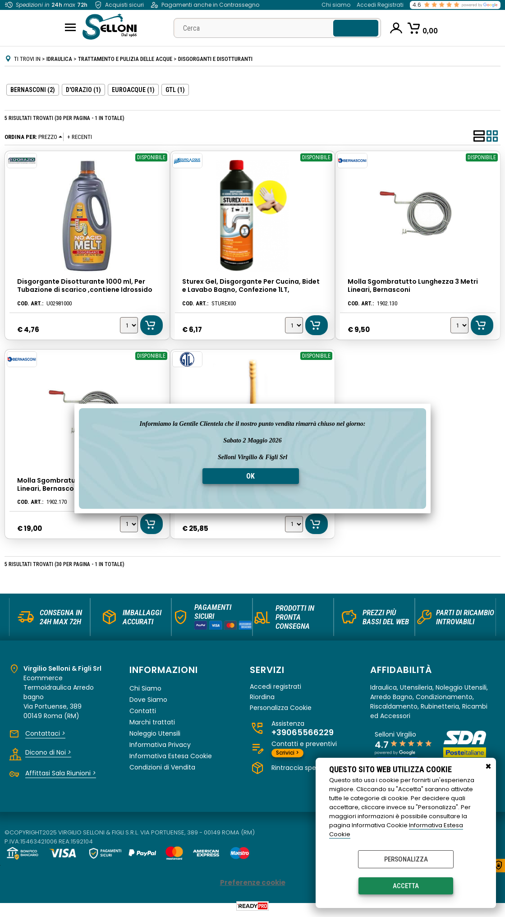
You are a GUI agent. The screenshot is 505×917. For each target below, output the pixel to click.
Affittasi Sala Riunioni (60, 775)
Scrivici (287, 755)
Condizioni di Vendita (162, 769)
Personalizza (406, 859)
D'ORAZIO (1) (83, 89)
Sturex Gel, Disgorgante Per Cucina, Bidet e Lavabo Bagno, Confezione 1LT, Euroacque (251, 289)
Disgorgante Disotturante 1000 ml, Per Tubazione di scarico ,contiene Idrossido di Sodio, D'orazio (84, 289)
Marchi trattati (152, 724)
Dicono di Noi (48, 754)
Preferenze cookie (252, 884)
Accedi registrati (275, 689)
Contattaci (45, 735)
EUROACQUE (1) (133, 89)
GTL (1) (175, 89)
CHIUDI (488, 766)
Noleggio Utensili (154, 735)
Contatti (142, 713)
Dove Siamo (148, 701)
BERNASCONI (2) (32, 89)
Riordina (262, 699)
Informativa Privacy (160, 746)
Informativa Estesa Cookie (170, 758)
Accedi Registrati (380, 5)
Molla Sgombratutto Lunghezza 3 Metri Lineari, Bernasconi (413, 285)
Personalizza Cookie (281, 710)
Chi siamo (335, 5)
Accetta (406, 886)
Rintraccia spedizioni (306, 769)
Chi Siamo (145, 690)
